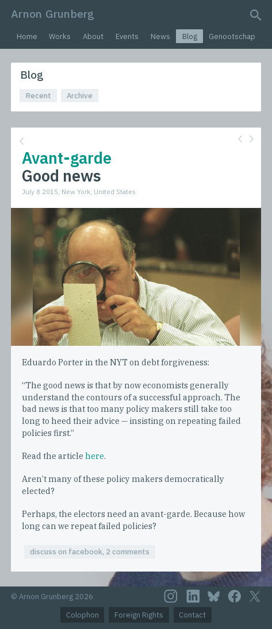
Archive (80, 96)
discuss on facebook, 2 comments (90, 552)
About (93, 36)
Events (127, 36)
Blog (189, 36)
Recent (38, 96)
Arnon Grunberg (52, 13)
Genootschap (232, 36)
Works (60, 36)
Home (27, 36)
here (94, 455)
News (160, 36)
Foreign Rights (138, 615)
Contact (192, 615)
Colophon (82, 615)
